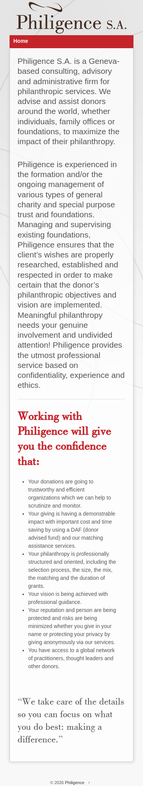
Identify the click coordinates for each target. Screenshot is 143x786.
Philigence (74, 782)
